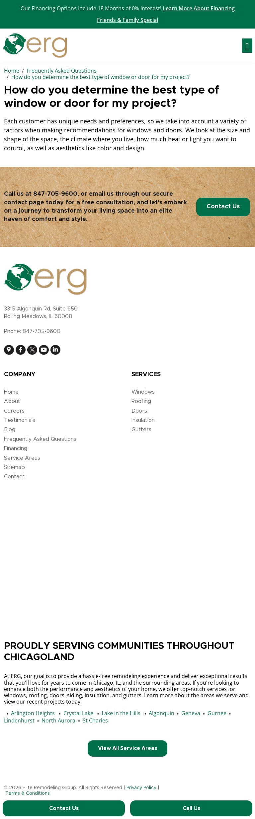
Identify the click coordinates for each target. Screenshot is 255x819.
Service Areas (22, 458)
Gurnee (217, 713)
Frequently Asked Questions (40, 439)
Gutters (141, 429)
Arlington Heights (33, 713)
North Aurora (58, 720)
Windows (143, 392)
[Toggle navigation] (247, 45)
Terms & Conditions (27, 793)
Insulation (143, 420)
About (12, 401)
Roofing (141, 401)
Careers (14, 411)
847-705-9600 (55, 194)
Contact (14, 476)
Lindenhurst (19, 720)
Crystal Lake (78, 713)
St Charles (95, 720)
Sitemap (14, 467)
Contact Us (223, 207)
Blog (9, 429)
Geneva (190, 713)
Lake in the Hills (121, 713)
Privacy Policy (141, 787)
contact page (24, 203)
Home (11, 392)
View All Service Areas (127, 748)
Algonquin (161, 713)
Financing (15, 448)
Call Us (191, 808)
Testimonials (19, 420)
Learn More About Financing (199, 8)
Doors (139, 411)
